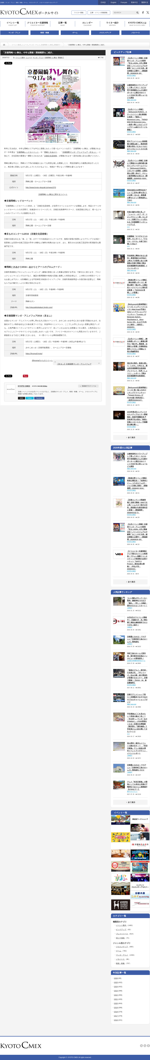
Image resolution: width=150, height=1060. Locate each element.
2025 (116, 982)
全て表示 (130, 437)
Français (124, 2)
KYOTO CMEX (24, 386)
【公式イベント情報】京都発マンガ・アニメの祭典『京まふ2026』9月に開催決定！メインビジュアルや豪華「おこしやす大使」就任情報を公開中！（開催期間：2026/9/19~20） (137, 65)
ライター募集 (79, 13)
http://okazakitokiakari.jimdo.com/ (39, 307)
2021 (116, 999)
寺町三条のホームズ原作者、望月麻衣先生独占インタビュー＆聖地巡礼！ (137, 655)
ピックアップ (121, 929)
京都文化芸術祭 (50, 156)
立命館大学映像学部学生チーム (136, 660)
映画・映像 (44, 33)
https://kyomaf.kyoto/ (34, 354)
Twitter (30, 398)
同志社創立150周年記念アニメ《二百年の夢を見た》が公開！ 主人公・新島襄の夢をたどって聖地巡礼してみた (137, 195)
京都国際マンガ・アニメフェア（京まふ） (79, 152)
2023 (116, 991)
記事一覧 (62, 24)
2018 (116, 1012)
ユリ (128, 226)
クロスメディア (105, 33)
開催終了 (57, 45)
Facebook (39, 398)
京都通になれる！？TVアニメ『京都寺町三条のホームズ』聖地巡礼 (137, 639)
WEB (21, 398)
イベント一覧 (13, 24)
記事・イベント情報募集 (98, 13)
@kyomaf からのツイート (42, 360)
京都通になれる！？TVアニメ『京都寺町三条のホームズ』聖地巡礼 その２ (137, 767)
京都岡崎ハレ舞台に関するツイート (53, 194)
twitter (144, 1045)
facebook (148, 1045)
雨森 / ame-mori (131, 100)
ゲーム (75, 33)
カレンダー (87, 24)
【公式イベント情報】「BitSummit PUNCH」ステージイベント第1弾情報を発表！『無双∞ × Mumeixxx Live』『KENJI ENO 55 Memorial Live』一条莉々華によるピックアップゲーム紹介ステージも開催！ (137, 119)
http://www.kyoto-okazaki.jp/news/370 (41, 187)
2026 (116, 978)
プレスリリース (122, 934)
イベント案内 (16, 45)
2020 (116, 1003)
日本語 (103, 2)
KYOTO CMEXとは (137, 24)
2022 (116, 995)
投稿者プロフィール (89, 386)
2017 (116, 1016)
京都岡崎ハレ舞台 (47, 45)
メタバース (135, 33)
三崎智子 (129, 608)
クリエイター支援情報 (37, 24)
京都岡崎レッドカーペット (28, 152)
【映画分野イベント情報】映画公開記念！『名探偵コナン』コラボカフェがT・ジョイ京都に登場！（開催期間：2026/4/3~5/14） (137, 483)
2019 (116, 1008)
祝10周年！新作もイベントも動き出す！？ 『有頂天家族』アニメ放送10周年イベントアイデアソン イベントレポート (137, 748)
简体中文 (134, 2)
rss (141, 1045)
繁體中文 (144, 2)
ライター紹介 (112, 24)
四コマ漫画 (120, 938)
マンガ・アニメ (14, 33)
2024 (116, 987)
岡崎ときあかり (50, 152)
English (113, 2)
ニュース (25, 45)
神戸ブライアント (132, 791)
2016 (116, 1020)
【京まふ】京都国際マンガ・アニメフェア (74, 364)
